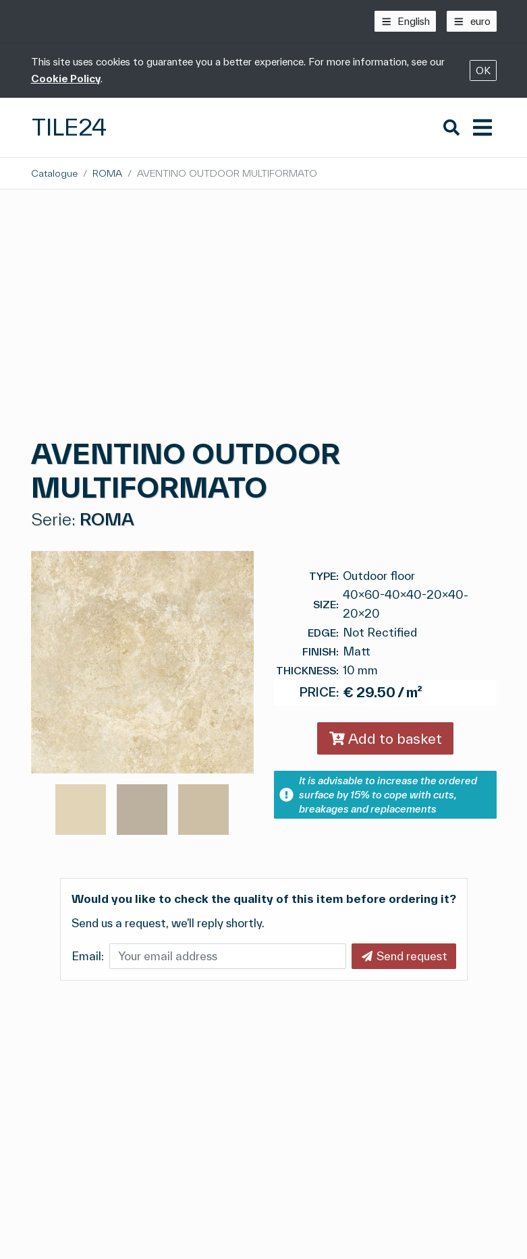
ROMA (107, 173)
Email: (88, 955)
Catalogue (54, 173)
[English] (406, 21)
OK (483, 70)
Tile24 (69, 127)
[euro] (472, 21)
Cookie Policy (66, 78)
